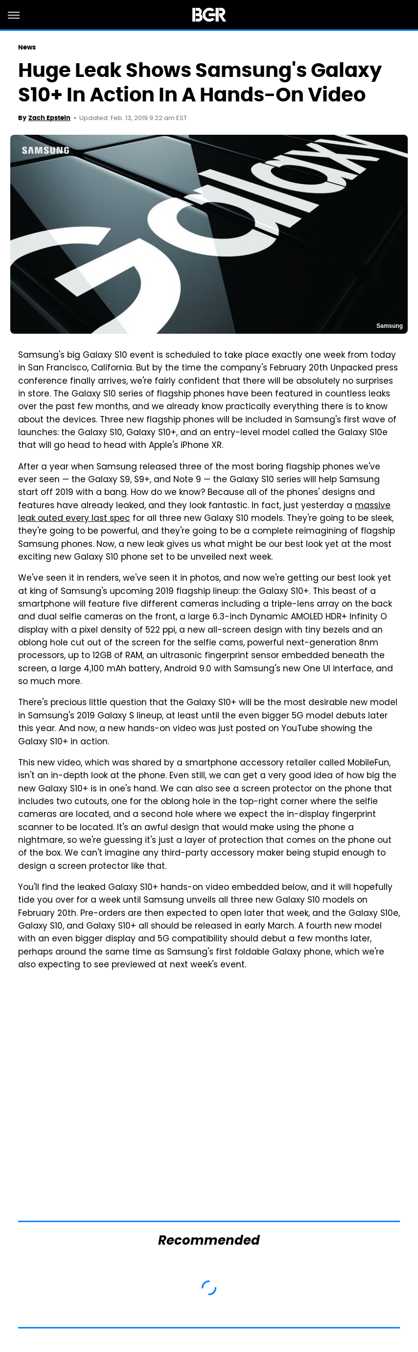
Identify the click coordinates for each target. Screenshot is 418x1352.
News (27, 47)
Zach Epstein (49, 118)
